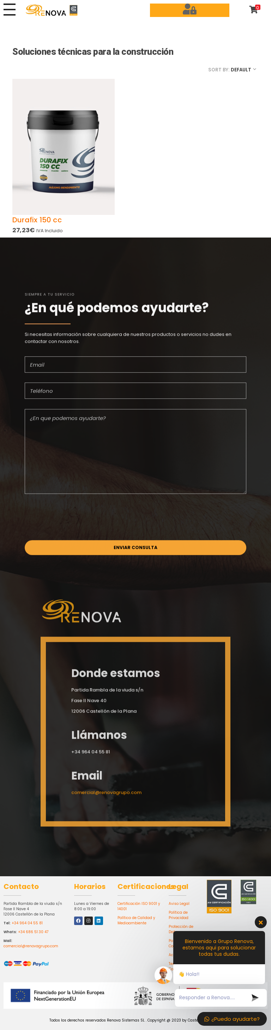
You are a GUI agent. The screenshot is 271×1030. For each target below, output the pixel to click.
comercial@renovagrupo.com (31, 946)
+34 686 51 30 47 (33, 932)
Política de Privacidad (178, 915)
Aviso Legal (179, 903)
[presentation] (78, 522)
